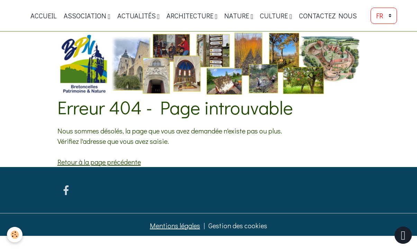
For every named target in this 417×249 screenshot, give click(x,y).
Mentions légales (175, 225)
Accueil (43, 15)
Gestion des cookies (237, 225)
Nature (237, 15)
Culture (274, 15)
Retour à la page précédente (99, 161)
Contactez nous (328, 15)
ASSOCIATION (86, 15)
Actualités (137, 15)
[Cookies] (14, 234)
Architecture (190, 15)
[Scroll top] (403, 235)
